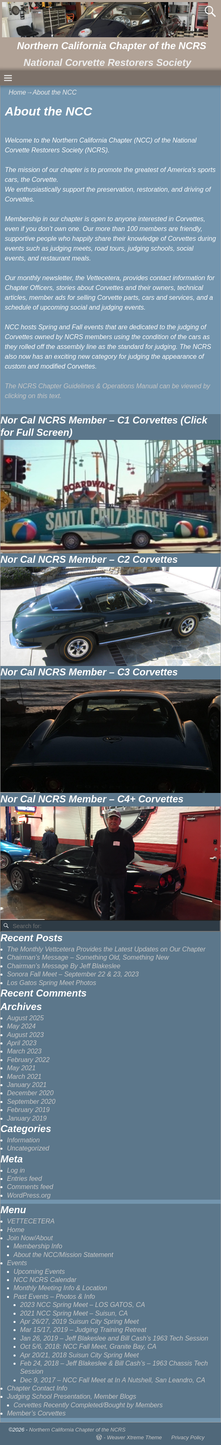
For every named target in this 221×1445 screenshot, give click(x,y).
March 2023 (24, 1051)
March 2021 (24, 1076)
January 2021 (27, 1084)
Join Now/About (30, 1237)
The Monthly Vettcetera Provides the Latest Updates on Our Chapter (106, 949)
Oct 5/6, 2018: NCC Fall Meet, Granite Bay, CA (88, 1346)
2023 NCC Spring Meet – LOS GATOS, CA (82, 1304)
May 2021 (21, 1067)
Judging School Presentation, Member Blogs (71, 1396)
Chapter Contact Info (37, 1388)
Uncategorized (28, 1148)
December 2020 (30, 1092)
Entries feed (24, 1178)
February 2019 (28, 1109)
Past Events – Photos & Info (54, 1296)
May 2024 (21, 1026)
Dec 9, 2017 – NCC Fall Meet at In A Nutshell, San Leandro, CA (112, 1380)
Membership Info (38, 1246)
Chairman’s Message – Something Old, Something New (88, 957)
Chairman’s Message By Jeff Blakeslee (63, 966)
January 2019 (27, 1118)
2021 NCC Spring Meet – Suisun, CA (74, 1313)
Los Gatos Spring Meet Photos (51, 982)
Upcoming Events (39, 1271)
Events (17, 1262)
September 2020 (31, 1101)
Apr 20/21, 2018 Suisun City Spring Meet (79, 1355)
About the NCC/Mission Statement (63, 1254)
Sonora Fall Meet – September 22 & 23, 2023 (73, 974)
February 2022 (28, 1059)
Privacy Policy (188, 1437)
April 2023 (21, 1043)
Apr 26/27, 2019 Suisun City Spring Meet (79, 1321)
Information (23, 1140)
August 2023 (25, 1034)
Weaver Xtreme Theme (134, 1437)
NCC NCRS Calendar (45, 1279)
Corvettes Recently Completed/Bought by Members (88, 1405)
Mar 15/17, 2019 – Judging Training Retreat (83, 1329)
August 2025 (25, 1018)
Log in (16, 1170)
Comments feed (30, 1186)
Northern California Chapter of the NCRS (111, 45)
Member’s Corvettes (36, 1413)
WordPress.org (29, 1195)
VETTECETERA (30, 1221)
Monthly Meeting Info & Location (60, 1287)
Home (17, 92)
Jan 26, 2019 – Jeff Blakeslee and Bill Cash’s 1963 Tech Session (114, 1338)
